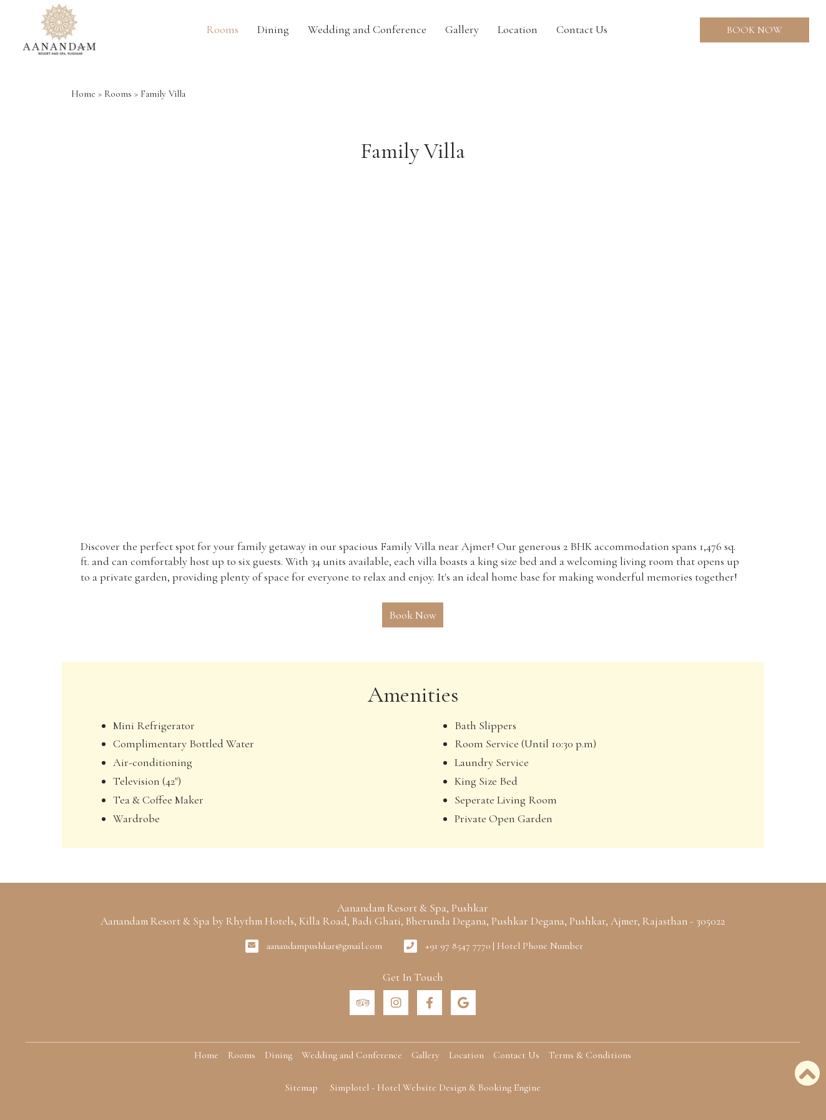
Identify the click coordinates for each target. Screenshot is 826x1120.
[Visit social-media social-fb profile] (429, 1002)
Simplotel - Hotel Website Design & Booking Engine (435, 1087)
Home (83, 93)
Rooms (222, 29)
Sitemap (301, 1087)
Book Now (754, 30)
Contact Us (581, 29)
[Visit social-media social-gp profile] (463, 1002)
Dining (273, 29)
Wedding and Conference (367, 29)
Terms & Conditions (590, 1055)
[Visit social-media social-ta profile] (362, 1002)
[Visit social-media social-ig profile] (395, 1002)
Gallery (462, 29)
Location (518, 29)
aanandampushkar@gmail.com (324, 946)
